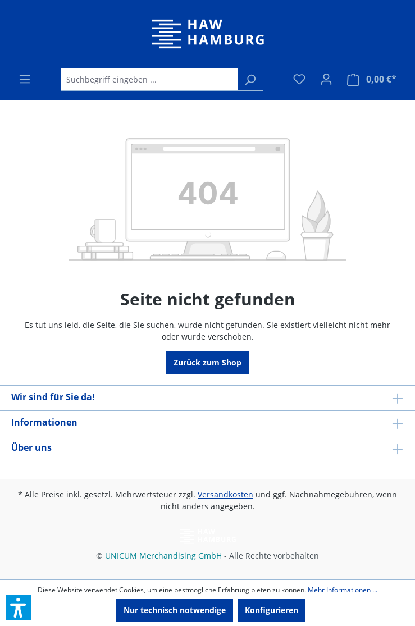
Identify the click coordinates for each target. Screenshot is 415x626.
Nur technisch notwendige (175, 610)
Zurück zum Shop (207, 362)
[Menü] (24, 79)
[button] (18, 607)
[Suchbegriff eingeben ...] (149, 79)
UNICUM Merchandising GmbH (163, 555)
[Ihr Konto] (326, 79)
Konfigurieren (271, 610)
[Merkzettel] (299, 79)
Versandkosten (225, 494)
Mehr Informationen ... (342, 589)
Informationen (44, 422)
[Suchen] (250, 79)
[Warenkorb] (372, 79)
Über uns (31, 447)
